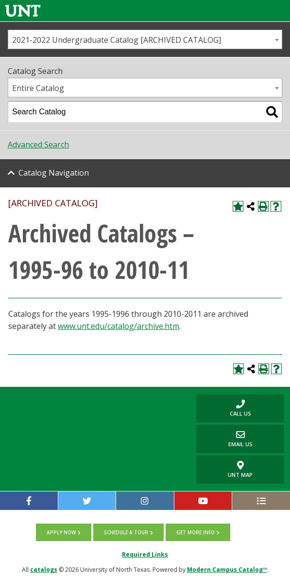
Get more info (195, 532)
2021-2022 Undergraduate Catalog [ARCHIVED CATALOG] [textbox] (116, 40)
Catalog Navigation (53, 172)
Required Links (145, 554)
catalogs (43, 569)
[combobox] (145, 39)
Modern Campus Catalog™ (227, 569)
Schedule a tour (126, 532)
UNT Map (240, 469)
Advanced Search (38, 144)
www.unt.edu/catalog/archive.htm (118, 326)
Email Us (224, 439)
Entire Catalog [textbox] (38, 88)
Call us (223, 408)
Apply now (61, 532)
